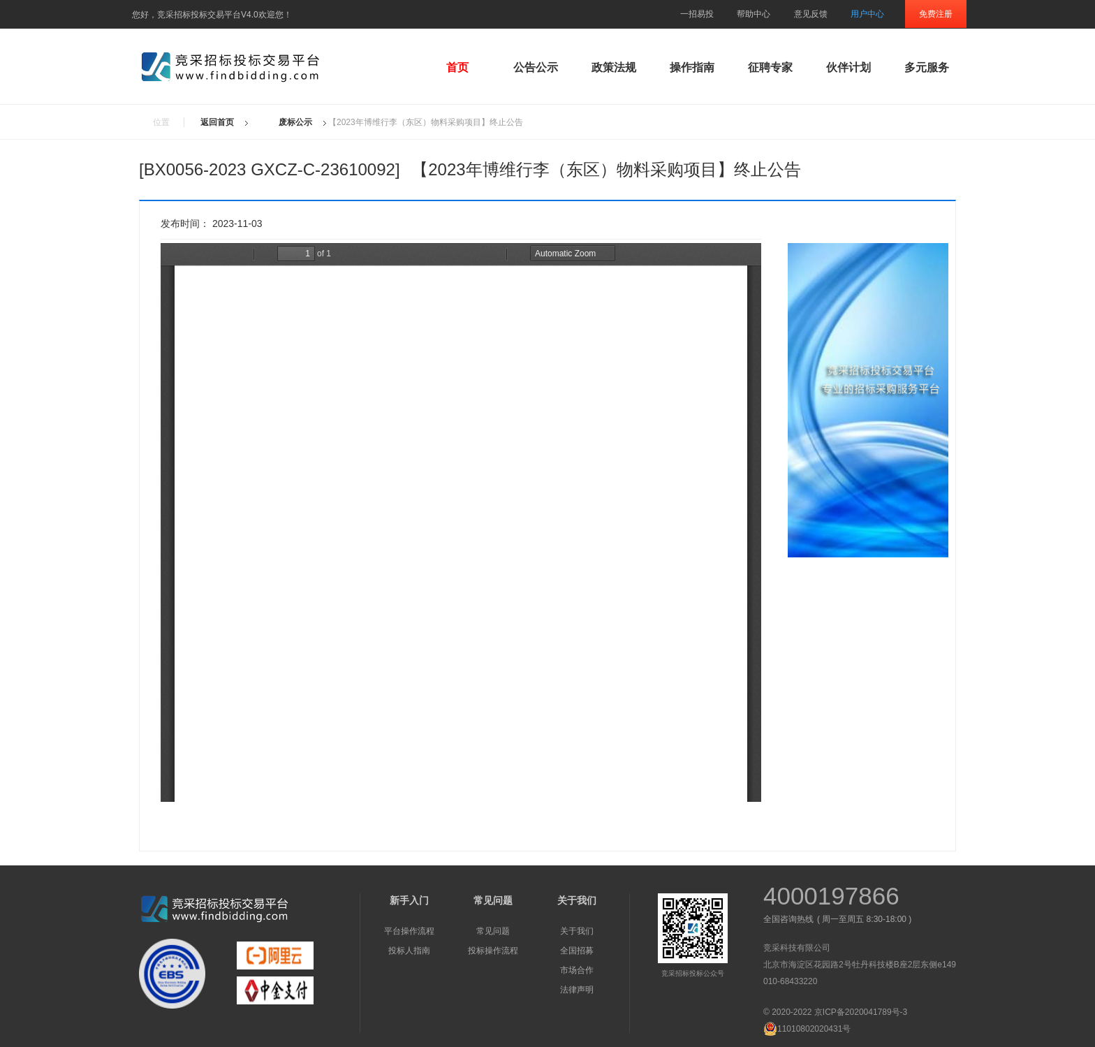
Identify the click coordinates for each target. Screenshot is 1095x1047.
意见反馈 (811, 14)
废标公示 (295, 122)
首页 (457, 67)
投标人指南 (409, 951)
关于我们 (577, 931)
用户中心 (867, 14)
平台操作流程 (409, 931)
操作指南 (692, 67)
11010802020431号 (807, 1029)
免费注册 (936, 14)
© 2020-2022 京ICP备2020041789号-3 (835, 1012)
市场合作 (577, 970)
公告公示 (535, 67)
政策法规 (613, 67)
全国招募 (577, 951)
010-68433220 (790, 981)
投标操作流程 (493, 951)
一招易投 (697, 14)
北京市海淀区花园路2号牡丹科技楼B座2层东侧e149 (859, 964)
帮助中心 (753, 14)
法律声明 (577, 990)
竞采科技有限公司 (796, 948)
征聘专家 (770, 67)
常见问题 (493, 931)
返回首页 (217, 122)
